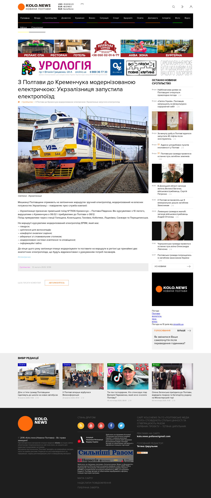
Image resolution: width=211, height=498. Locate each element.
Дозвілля (66, 18)
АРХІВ (23, 35)
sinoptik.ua (178, 324)
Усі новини (160, 266)
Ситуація (104, 18)
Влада (37, 18)
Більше (181, 330)
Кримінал (79, 18)
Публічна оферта (88, 487)
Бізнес (92, 18)
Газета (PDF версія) (39, 35)
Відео (187, 18)
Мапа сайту (85, 478)
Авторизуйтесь (56, 283)
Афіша (23, 27)
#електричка (24, 257)
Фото (177, 18)
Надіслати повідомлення (94, 482)
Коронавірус (131, 35)
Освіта (140, 18)
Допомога (153, 18)
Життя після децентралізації (108, 35)
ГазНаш (87, 35)
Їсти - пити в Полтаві (61, 35)
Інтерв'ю (166, 18)
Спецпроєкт (37, 27)
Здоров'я (128, 18)
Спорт (116, 18)
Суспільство (51, 18)
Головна (24, 18)
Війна (77, 35)
